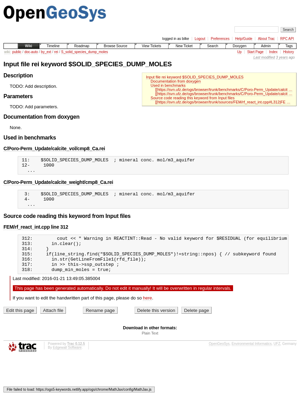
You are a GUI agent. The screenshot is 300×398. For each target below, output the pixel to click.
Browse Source (115, 46)
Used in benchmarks (168, 85)
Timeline (52, 46)
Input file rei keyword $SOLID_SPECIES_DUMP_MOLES (194, 77)
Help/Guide (243, 39)
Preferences (220, 39)
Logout (200, 39)
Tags (289, 46)
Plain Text (150, 347)
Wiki (28, 46)
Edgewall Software (67, 361)
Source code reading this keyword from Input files (192, 98)
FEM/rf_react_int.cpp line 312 (35, 233)
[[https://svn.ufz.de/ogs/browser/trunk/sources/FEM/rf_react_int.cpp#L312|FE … (223, 102)
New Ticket (183, 46)
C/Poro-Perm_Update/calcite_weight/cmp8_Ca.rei (58, 185)
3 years (282, 57)
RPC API (287, 39)
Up (239, 52)
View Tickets (151, 46)
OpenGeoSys (219, 357)
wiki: (7, 52)
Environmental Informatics (252, 357)
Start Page (255, 52)
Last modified (264, 57)
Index (273, 52)
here (147, 311)
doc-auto (31, 52)
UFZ (277, 357)
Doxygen (239, 46)
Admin (266, 46)
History (288, 52)
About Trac (266, 39)
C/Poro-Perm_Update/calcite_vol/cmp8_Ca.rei (54, 148)
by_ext (46, 52)
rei (56, 52)
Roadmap (81, 46)
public (16, 52)
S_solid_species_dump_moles (84, 52)
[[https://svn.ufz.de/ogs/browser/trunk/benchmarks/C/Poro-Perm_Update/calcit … (223, 89)
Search (212, 46)
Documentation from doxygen (175, 81)
